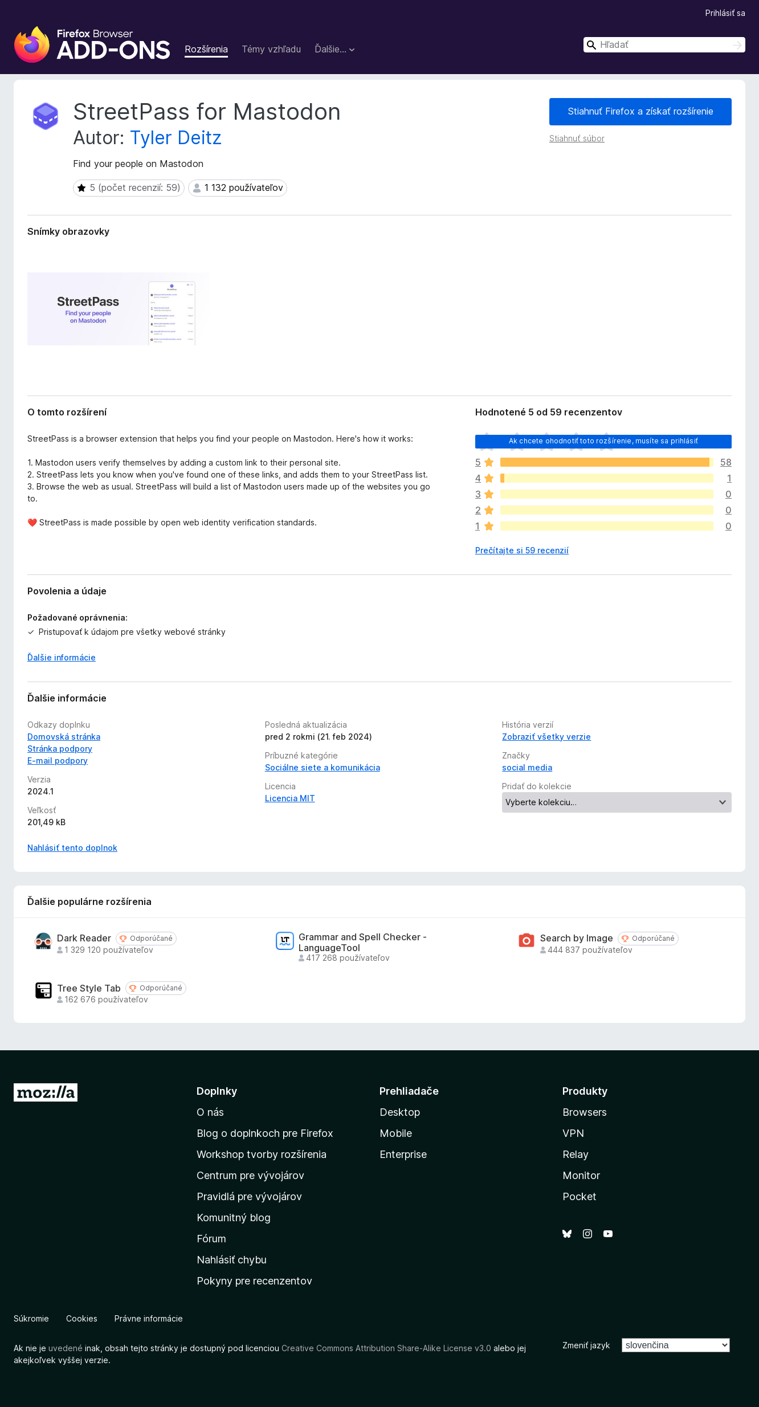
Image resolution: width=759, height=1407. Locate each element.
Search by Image (576, 938)
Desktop (399, 1112)
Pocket (579, 1196)
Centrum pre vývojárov (250, 1175)
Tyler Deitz (175, 138)
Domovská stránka (63, 736)
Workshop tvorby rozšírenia (262, 1154)
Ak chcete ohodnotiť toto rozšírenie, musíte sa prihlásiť (603, 441)
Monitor (581, 1175)
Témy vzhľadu (271, 49)
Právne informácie (149, 1318)
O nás (210, 1112)
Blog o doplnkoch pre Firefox (265, 1133)
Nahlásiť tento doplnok (72, 848)
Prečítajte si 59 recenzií (522, 550)
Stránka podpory (59, 748)
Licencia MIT (290, 798)
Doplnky (217, 1091)
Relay (575, 1154)
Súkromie (31, 1318)
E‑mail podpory (57, 760)
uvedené (65, 1348)
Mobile (395, 1133)
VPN (573, 1133)
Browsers (584, 1112)
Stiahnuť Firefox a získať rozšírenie (640, 111)
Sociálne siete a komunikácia (322, 767)
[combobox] (664, 44)
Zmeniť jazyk (586, 1345)
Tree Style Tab (89, 988)
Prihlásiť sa (725, 13)
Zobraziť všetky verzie (546, 736)
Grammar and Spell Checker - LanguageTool (363, 942)
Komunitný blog (234, 1218)
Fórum (211, 1239)
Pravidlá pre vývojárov (249, 1196)
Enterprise (403, 1154)
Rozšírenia (206, 49)
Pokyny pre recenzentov (254, 1281)
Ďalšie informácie (61, 657)
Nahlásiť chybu (232, 1260)
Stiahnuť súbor (577, 138)
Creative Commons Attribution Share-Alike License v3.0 (386, 1348)
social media (527, 767)
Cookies (81, 1318)
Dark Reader (84, 938)
